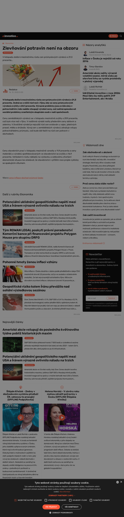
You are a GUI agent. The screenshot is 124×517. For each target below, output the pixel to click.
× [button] (121, 482)
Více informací (65, 492)
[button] (62, 495)
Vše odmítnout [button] (71, 507)
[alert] (62, 258)
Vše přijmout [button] (51, 507)
